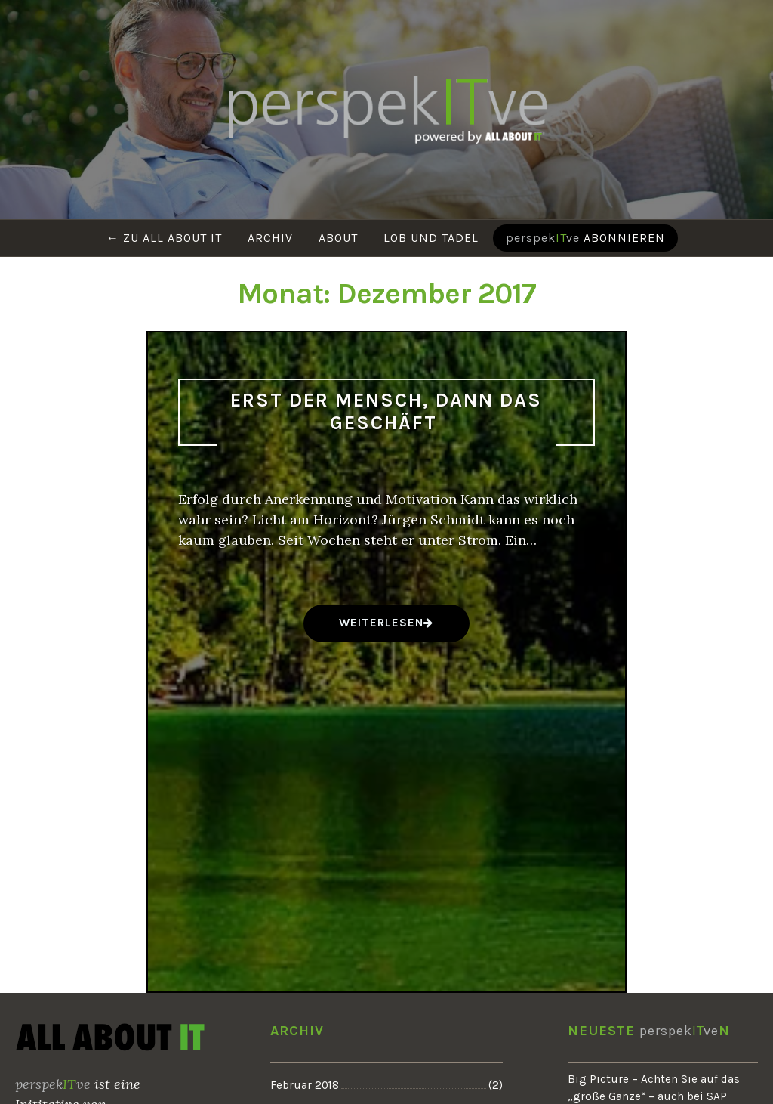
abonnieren (585, 237)
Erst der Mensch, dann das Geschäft (386, 411)
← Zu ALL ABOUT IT (164, 237)
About (338, 237)
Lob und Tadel (431, 237)
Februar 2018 (304, 1085)
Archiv (270, 237)
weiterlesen (380, 628)
